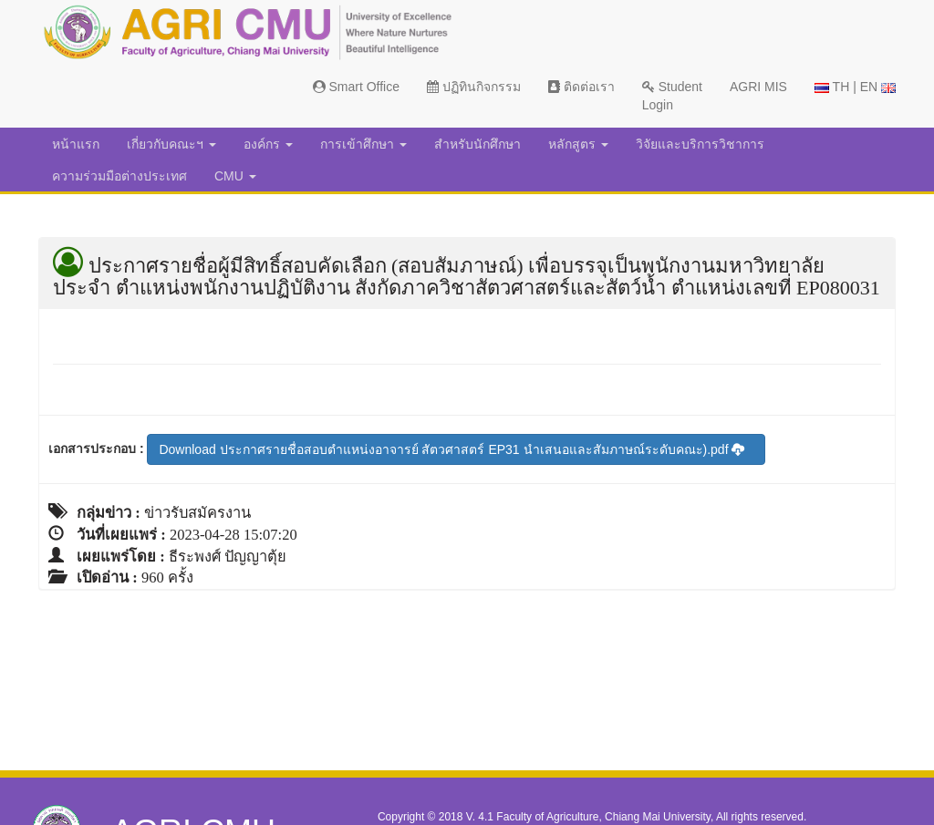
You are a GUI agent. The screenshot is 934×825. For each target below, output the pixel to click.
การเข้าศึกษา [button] (363, 144)
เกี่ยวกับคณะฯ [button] (171, 144)
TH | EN (855, 86)
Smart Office (356, 86)
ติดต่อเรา (581, 86)
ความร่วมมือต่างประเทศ (119, 176)
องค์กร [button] (268, 144)
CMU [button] (235, 176)
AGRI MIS (758, 86)
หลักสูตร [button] (578, 144)
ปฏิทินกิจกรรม (474, 86)
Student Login (672, 95)
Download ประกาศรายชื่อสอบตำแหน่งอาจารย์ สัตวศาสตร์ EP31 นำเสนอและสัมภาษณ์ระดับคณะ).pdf (451, 449)
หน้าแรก (75, 144)
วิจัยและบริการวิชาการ (700, 144)
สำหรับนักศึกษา (477, 144)
